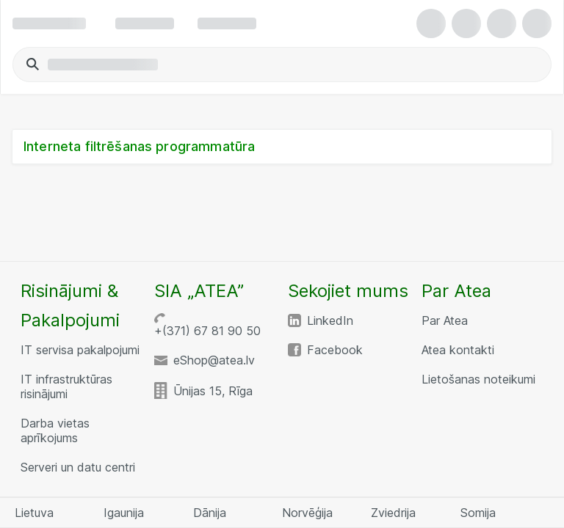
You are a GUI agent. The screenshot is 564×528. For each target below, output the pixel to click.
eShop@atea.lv (214, 360)
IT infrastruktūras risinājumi (66, 386)
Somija (478, 512)
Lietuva (34, 512)
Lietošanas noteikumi (478, 379)
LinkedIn (330, 320)
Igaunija (124, 512)
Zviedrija (393, 512)
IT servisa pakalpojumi (80, 349)
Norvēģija (307, 512)
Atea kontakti (458, 349)
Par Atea (445, 320)
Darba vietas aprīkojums (55, 430)
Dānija (209, 512)
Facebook (335, 349)
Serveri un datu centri (78, 467)
